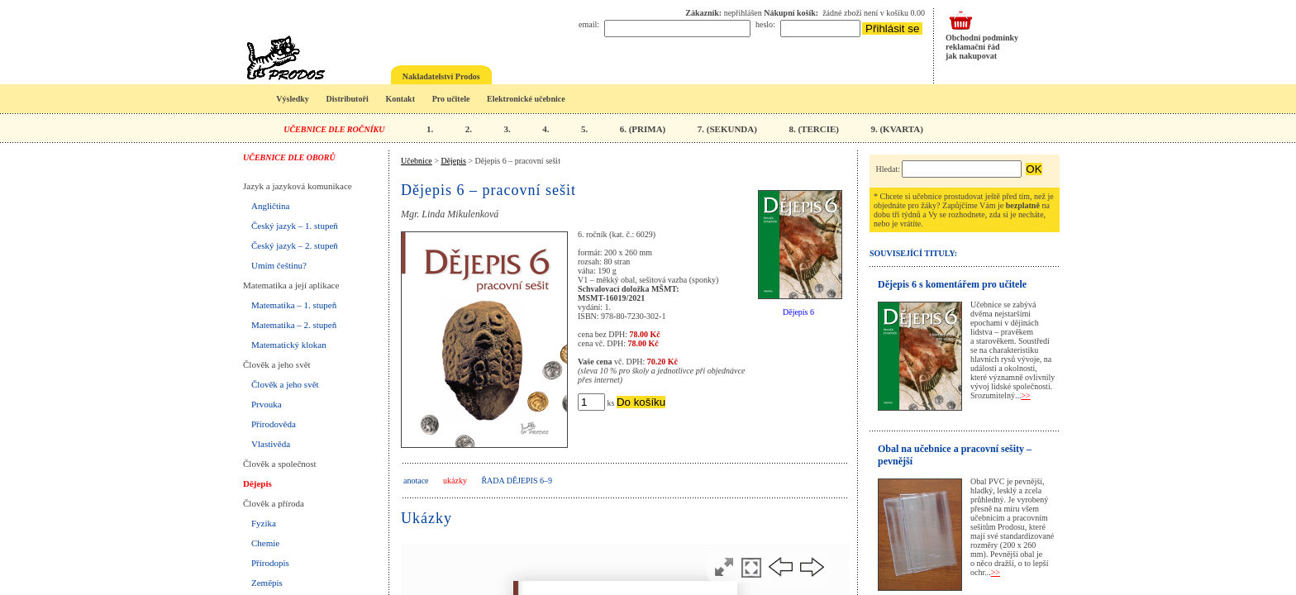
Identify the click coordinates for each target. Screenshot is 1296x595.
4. (545, 129)
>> (1025, 395)
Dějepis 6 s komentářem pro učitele (952, 284)
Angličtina (270, 206)
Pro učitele (451, 98)
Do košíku (641, 402)
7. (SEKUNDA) (727, 129)
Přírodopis (270, 563)
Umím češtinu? (279, 265)
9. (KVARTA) (896, 129)
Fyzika (263, 523)
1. (429, 129)
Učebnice (416, 160)
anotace (416, 480)
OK (1033, 169)
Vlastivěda (270, 444)
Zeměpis (267, 583)
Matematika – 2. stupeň (293, 325)
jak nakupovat (971, 55)
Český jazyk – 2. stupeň (294, 245)
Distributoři (347, 98)
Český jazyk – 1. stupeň (294, 226)
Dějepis (257, 483)
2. (468, 129)
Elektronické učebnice (526, 98)
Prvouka (266, 404)
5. (584, 129)
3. (506, 129)
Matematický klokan (288, 345)
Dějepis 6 (798, 312)
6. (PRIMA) (643, 129)
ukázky (455, 480)
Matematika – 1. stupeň (293, 305)
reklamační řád (973, 46)
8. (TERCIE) (814, 129)
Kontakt (400, 98)
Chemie (265, 543)
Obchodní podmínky (982, 37)
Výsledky (292, 98)
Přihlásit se (892, 28)
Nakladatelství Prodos (441, 76)
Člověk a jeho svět (285, 384)
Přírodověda (273, 424)
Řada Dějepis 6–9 (516, 480)
